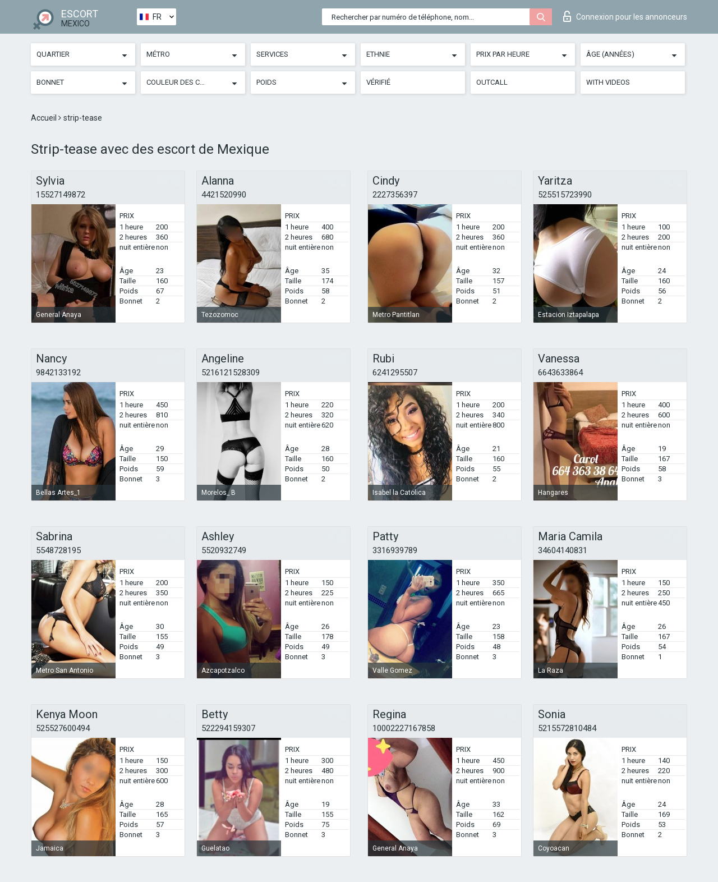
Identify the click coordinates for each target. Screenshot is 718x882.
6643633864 (560, 373)
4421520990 (223, 195)
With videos (608, 82)
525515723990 (565, 195)
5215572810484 (567, 728)
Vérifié (378, 82)
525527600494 (63, 728)
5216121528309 (230, 373)
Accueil (44, 117)
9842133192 (58, 373)
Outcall (492, 82)
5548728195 (58, 550)
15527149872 (60, 195)
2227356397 (394, 195)
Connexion (625, 16)
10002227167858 (403, 728)
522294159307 (228, 728)
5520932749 (223, 550)
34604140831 (562, 550)
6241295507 (394, 373)
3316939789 (394, 550)
